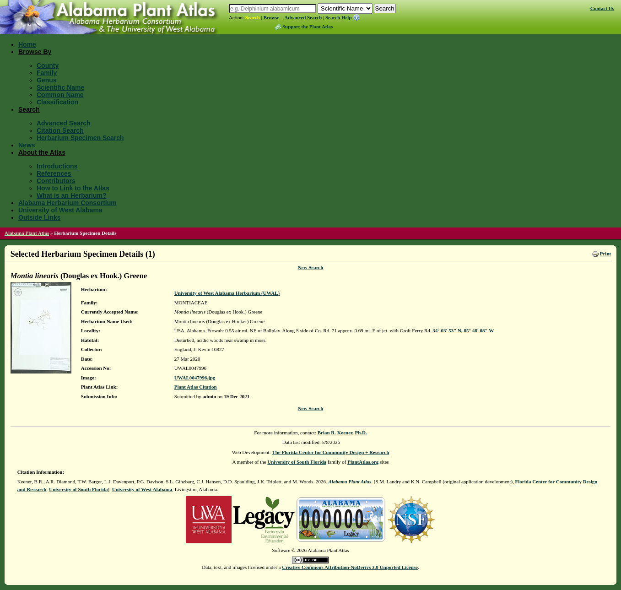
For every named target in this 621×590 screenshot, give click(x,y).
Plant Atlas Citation (195, 387)
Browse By (34, 51)
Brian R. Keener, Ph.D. (342, 432)
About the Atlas (41, 152)
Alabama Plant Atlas (27, 233)
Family (47, 72)
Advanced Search (303, 17)
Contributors (56, 180)
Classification (57, 102)
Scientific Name (60, 87)
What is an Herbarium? (71, 195)
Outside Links (39, 217)
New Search (311, 267)
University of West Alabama (60, 210)
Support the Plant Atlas (307, 26)
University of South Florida (296, 462)
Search (252, 17)
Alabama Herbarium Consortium (67, 202)
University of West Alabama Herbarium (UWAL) (227, 293)
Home (27, 44)
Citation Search (60, 130)
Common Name (60, 94)
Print (605, 253)
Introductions (57, 166)
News (26, 145)
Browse (272, 17)
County (48, 65)
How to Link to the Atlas (73, 188)
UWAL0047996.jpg (195, 377)
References (54, 173)
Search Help (338, 17)
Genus (47, 80)
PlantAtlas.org (362, 462)
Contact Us (602, 8)
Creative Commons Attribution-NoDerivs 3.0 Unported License (350, 567)
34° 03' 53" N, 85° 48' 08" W (463, 330)
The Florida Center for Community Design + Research (330, 452)
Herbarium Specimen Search (80, 137)
